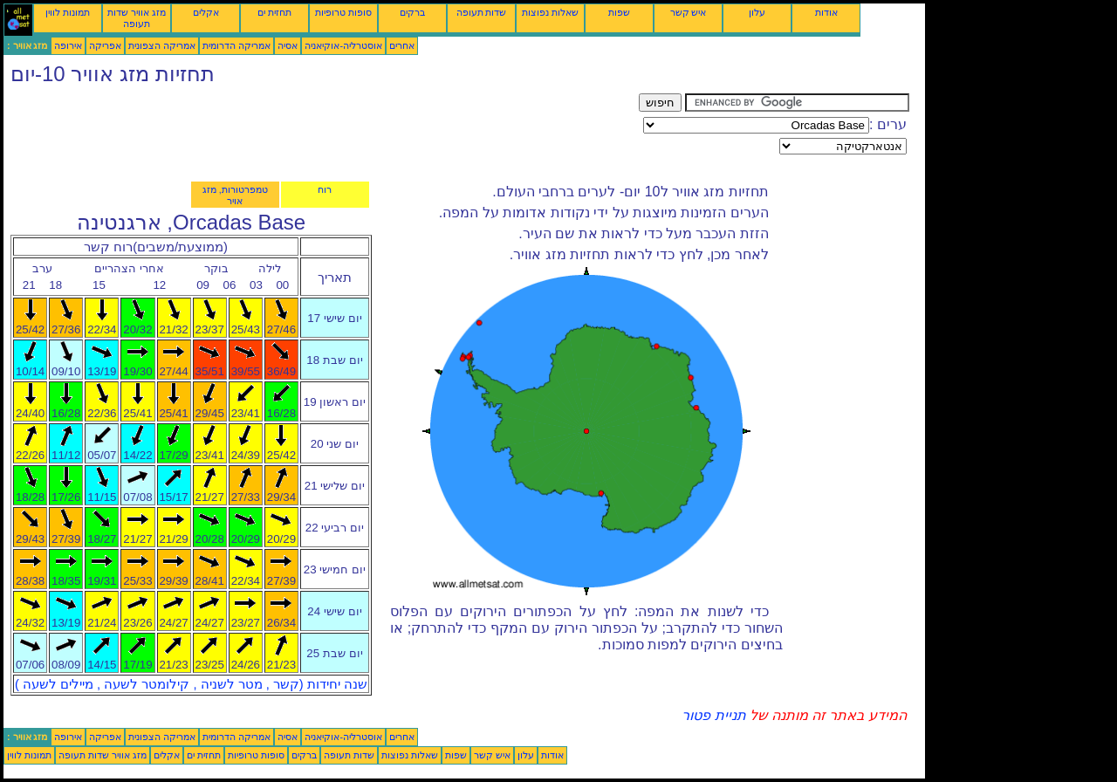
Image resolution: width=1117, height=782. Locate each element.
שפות (619, 12)
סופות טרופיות (343, 12)
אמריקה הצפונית (161, 45)
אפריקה (105, 45)
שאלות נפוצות (550, 12)
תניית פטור (713, 715)
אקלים (206, 12)
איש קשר (688, 12)
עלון (757, 12)
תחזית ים (274, 12)
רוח (325, 189)
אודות (826, 12)
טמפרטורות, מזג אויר (235, 195)
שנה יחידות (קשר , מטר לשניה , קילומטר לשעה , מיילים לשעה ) (191, 684)
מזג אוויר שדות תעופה (136, 18)
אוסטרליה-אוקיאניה (343, 45)
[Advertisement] (321, 132)
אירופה (68, 45)
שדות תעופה (481, 12)
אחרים (402, 45)
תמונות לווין (67, 12)
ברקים (412, 12)
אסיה (288, 45)
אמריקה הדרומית (236, 45)
